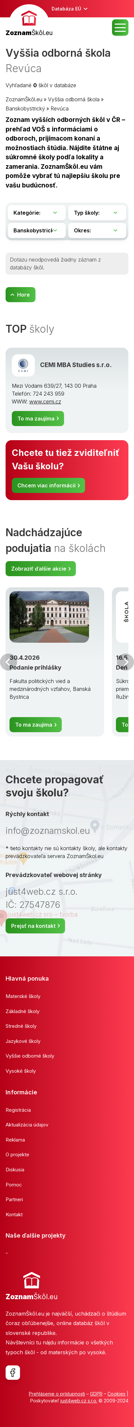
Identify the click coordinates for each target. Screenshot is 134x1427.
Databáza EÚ (66, 8)
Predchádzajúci (8, 662)
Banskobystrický (25, 108)
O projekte (17, 1154)
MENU (120, 27)
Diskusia (15, 1169)
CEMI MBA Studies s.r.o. (76, 365)
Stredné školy (21, 1026)
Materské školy (23, 996)
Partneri (14, 1199)
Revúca (60, 108)
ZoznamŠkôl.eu (24, 99)
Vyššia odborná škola (74, 99)
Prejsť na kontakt (33, 926)
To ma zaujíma (36, 418)
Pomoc (14, 1185)
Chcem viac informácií (46, 485)
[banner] (29, 21)
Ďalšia (125, 662)
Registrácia (18, 1110)
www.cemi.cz (45, 401)
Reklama (15, 1140)
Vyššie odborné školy (30, 1056)
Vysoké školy (21, 1071)
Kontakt (14, 1214)
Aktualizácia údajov (27, 1125)
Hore (23, 294)
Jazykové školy (23, 1041)
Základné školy (22, 1011)
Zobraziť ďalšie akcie (38, 568)
